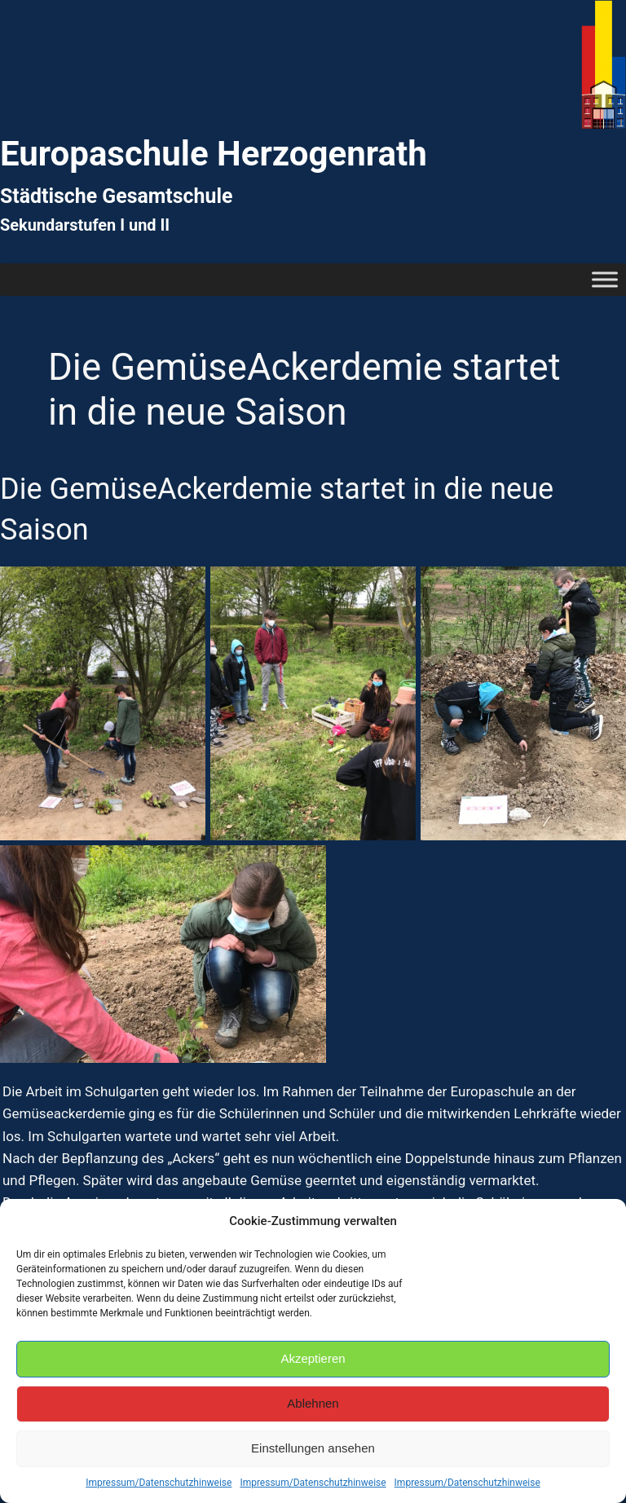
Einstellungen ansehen (313, 1448)
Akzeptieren (312, 1358)
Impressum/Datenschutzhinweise (158, 1482)
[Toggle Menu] (605, 279)
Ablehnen (312, 1403)
